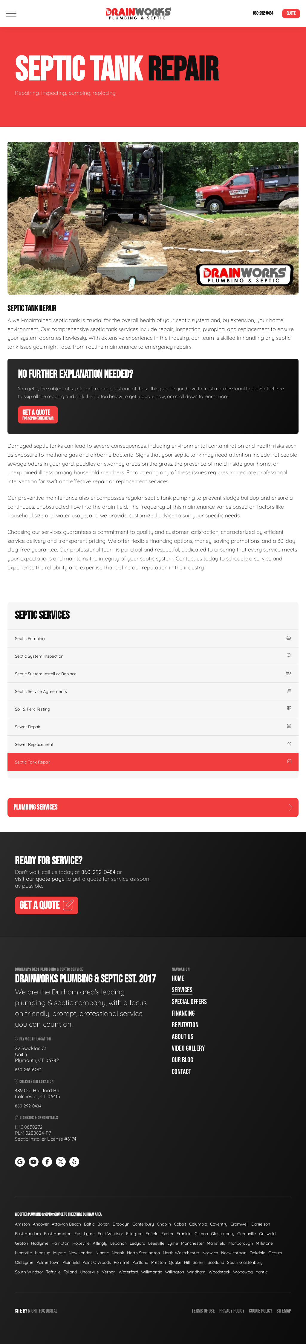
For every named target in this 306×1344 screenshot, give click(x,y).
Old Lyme (24, 1262)
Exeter (167, 1233)
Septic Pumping (153, 638)
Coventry (218, 1224)
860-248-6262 (28, 1070)
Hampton (60, 1243)
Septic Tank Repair (153, 762)
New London (81, 1252)
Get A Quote (37, 414)
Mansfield (216, 1243)
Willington (174, 1272)
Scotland (216, 1262)
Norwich (210, 1252)
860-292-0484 (263, 13)
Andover (41, 1224)
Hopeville (81, 1243)
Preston (158, 1262)
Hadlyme (39, 1243)
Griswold (267, 1233)
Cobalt (180, 1224)
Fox (42, 1311)
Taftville (53, 1272)
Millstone (264, 1243)
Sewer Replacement (153, 744)
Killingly (100, 1243)
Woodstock (219, 1272)
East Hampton (57, 1233)
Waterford (128, 1272)
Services (182, 990)
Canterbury (143, 1224)
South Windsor (29, 1272)
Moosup (42, 1252)
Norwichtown (234, 1252)
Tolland (70, 1272)
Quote (291, 13)
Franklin (184, 1233)
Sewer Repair (153, 726)
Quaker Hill (179, 1262)
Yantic (261, 1272)
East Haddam (28, 1233)
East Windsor (110, 1233)
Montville (23, 1252)
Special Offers (189, 1001)
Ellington (134, 1233)
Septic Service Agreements (153, 691)
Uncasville (89, 1272)
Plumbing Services (153, 807)
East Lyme (84, 1233)
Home (178, 978)
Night (33, 1311)
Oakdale (257, 1252)
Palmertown (47, 1262)
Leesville (156, 1243)
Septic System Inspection (153, 656)
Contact (181, 1071)
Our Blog (182, 1060)
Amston (22, 1224)
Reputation (185, 1025)
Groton (21, 1243)
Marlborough (240, 1243)
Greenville (246, 1233)
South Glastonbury (245, 1262)
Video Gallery (188, 1048)
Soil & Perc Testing (153, 709)
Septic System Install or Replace (153, 673)
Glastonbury (222, 1233)
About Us (182, 1036)
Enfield (152, 1233)
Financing (183, 1013)
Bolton (103, 1224)
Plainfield (70, 1262)
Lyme (172, 1243)
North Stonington (143, 1252)
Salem (199, 1262)
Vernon (109, 1272)
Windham (196, 1272)
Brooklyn (121, 1224)
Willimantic (151, 1272)
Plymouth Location (33, 1039)
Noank (118, 1252)
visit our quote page (40, 878)
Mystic (59, 1252)
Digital (51, 1311)
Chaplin (164, 1224)
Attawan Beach (66, 1224)
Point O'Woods (96, 1262)
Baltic (89, 1224)
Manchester (192, 1243)
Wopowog (243, 1272)
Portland (140, 1262)
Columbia (198, 1224)
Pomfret (121, 1262)
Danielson (260, 1224)
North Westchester (181, 1252)
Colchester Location (34, 1081)
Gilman (201, 1233)
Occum (275, 1252)
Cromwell (239, 1224)
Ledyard (137, 1243)
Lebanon (118, 1243)
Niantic (102, 1252)
